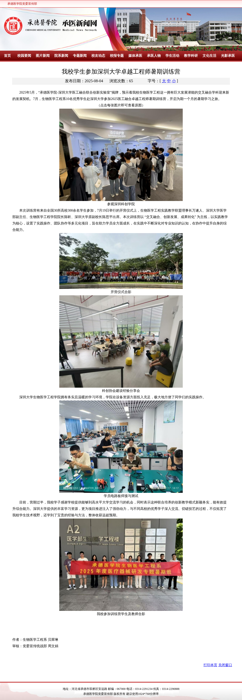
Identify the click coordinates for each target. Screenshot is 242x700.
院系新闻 (61, 56)
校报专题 (117, 56)
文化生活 (209, 56)
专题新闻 (80, 56)
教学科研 (191, 56)
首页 (7, 56)
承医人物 (154, 56)
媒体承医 (135, 56)
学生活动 (172, 56)
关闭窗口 (225, 665)
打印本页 (210, 665)
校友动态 (98, 56)
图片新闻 (43, 56)
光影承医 (228, 56)
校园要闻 (24, 56)
